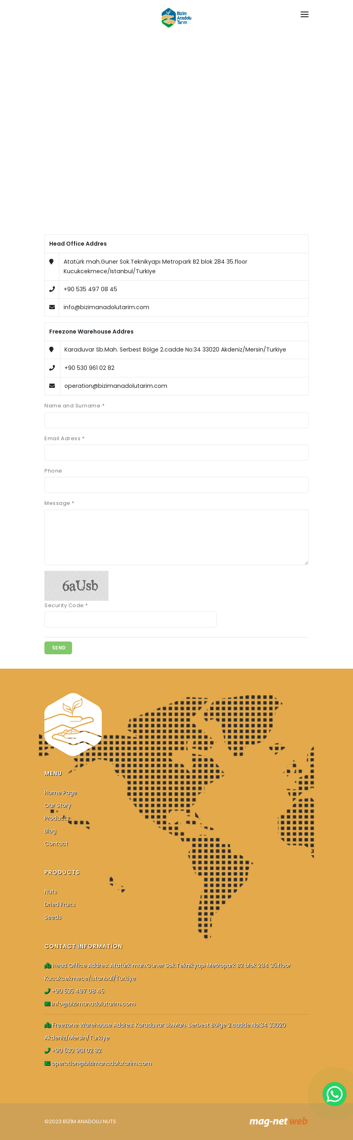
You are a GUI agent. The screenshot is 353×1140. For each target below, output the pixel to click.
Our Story (57, 805)
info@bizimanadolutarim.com (89, 1004)
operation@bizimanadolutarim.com (98, 1063)
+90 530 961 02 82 (72, 1051)
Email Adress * (64, 438)
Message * (59, 503)
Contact (56, 844)
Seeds (52, 917)
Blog (50, 831)
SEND (58, 647)
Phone (53, 471)
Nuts (50, 892)
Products (56, 818)
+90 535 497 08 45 (74, 991)
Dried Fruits (59, 904)
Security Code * (66, 605)
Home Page (60, 792)
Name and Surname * (74, 405)
